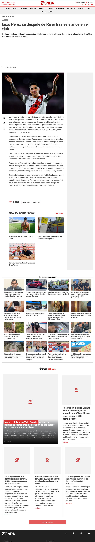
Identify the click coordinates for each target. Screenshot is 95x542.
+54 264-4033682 (58, 517)
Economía (24, 8)
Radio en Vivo (80, 2)
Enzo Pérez (26, 202)
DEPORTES (10, 16)
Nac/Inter (71, 8)
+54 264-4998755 (59, 519)
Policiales (33, 8)
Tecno (44, 12)
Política (15, 8)
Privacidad (52, 522)
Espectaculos (60, 8)
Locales (7, 8)
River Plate (36, 202)
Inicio (3, 16)
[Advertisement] (47, 51)
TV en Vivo (89, 2)
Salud (88, 8)
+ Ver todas (59, 213)
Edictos (51, 12)
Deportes (81, 8)
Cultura (50, 8)
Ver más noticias (47, 497)
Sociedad (42, 8)
